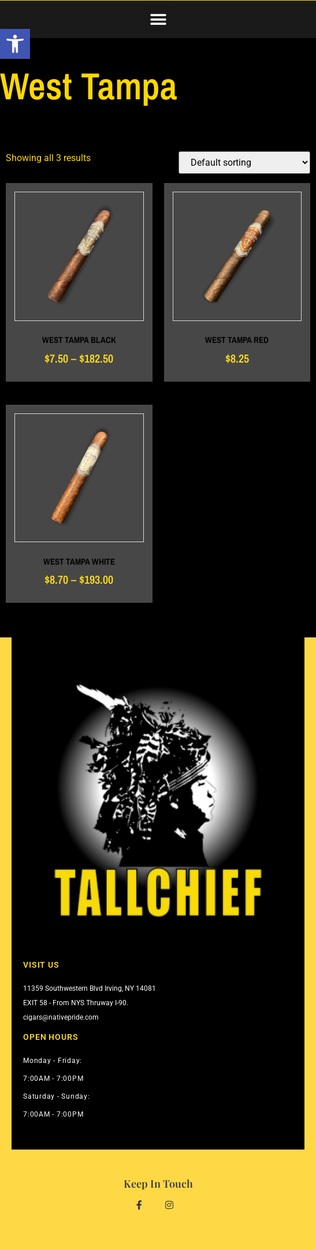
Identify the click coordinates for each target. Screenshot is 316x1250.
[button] (158, 19)
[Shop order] (244, 162)
